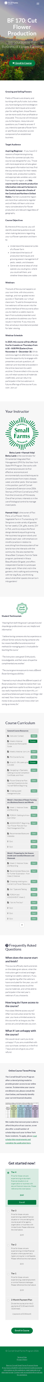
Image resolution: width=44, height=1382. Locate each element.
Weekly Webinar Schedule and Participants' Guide (22, 743)
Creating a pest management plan (22, 791)
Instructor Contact (22, 736)
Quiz (22, 841)
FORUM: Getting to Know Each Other (22, 816)
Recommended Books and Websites (22, 834)
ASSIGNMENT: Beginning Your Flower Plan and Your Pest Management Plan (22, 825)
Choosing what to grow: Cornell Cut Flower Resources (22, 882)
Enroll (22, 1202)
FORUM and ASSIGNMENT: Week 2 (22, 895)
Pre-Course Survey (22, 757)
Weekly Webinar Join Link (22, 751)
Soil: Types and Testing (22, 889)
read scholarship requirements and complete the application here (21, 1139)
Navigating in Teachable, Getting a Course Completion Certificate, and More (22, 772)
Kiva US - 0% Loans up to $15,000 (22, 763)
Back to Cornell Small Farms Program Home (22, 1365)
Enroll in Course (22, 63)
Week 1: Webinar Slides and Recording (22, 808)
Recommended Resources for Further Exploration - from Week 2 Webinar (22, 873)
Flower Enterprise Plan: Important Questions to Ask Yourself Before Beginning (22, 783)
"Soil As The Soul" (22, 902)
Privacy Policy (22, 1359)
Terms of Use (22, 1357)
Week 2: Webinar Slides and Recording (22, 864)
